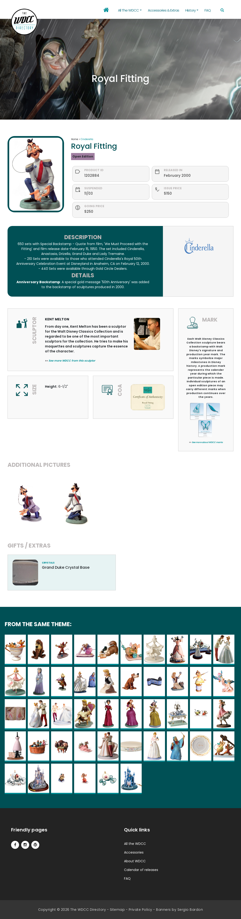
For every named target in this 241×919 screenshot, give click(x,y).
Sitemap (117, 909)
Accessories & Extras (163, 10)
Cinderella (87, 139)
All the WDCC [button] (128, 10)
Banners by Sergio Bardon (179, 909)
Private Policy (140, 909)
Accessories (134, 852)
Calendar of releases (141, 869)
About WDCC (135, 861)
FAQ (208, 10)
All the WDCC (135, 843)
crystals (48, 562)
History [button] (190, 10)
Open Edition (82, 156)
